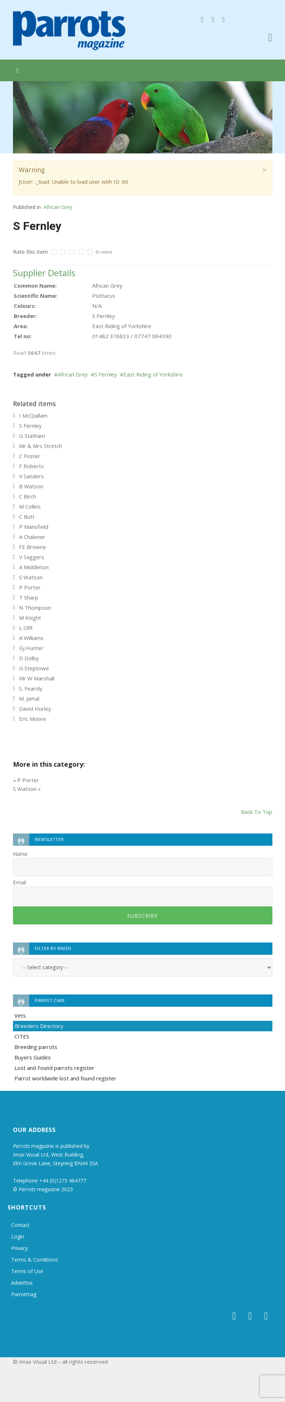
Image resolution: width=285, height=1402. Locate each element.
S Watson (31, 577)
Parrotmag (23, 1294)
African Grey (58, 207)
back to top (256, 811)
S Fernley (105, 374)
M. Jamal (29, 698)
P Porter (30, 587)
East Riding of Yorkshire (153, 374)
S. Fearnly (31, 688)
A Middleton (34, 567)
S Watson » (27, 788)
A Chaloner (32, 536)
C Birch (27, 496)
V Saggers (31, 557)
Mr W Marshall (36, 678)
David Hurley (35, 708)
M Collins (30, 506)
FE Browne (32, 546)
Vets (20, 1015)
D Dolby (29, 658)
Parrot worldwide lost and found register (65, 1078)
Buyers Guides (32, 1057)
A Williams (31, 637)
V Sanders (31, 476)
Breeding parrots (35, 1046)
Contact (20, 1225)
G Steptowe (34, 668)
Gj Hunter (31, 648)
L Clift (26, 627)
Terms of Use (27, 1271)
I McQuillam (33, 415)
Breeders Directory (39, 1025)
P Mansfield (33, 526)
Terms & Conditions (34, 1259)
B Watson (31, 486)
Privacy (19, 1248)
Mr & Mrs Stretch (40, 445)
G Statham (32, 435)
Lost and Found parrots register (54, 1067)
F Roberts (31, 466)
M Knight (30, 617)
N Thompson (35, 607)
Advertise (22, 1282)
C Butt (27, 516)
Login (17, 1236)
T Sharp (28, 597)
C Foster (29, 456)
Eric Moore (32, 718)
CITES (21, 1036)
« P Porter (26, 780)
